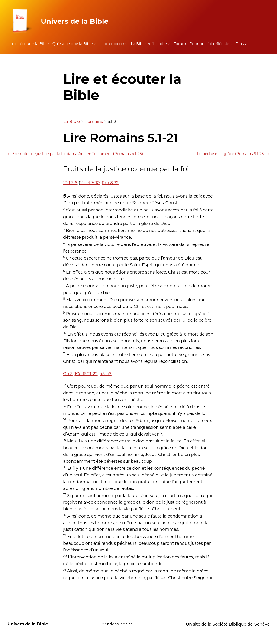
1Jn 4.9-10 (90, 182)
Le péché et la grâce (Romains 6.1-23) (233, 154)
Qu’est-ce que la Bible (72, 44)
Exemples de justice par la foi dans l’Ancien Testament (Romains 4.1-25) (75, 154)
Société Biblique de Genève (241, 624)
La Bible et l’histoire (149, 44)
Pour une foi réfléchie (209, 44)
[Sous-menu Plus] (246, 44)
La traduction (111, 44)
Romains (93, 121)
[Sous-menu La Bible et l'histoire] (169, 44)
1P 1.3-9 (70, 182)
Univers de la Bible (75, 21)
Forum (180, 44)
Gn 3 (68, 373)
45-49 (106, 373)
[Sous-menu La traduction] (126, 44)
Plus (240, 44)
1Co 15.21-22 (85, 373)
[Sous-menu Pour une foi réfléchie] (231, 44)
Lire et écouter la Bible (28, 44)
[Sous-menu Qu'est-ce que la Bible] (95, 44)
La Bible (71, 121)
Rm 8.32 (110, 182)
